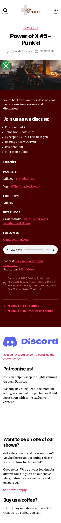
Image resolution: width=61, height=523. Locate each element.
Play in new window (29, 261)
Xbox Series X (24, 289)
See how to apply (14, 490)
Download (10, 265)
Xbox (34, 285)
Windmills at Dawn (16, 223)
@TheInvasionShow (24, 187)
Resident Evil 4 (21, 285)
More (30, 269)
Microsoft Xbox (16, 281)
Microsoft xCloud (36, 281)
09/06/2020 (47, 51)
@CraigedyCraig (35, 219)
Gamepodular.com (16, 240)
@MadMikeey (25, 179)
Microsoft (45, 278)
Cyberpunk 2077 (17, 278)
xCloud (37, 289)
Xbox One (43, 285)
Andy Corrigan (23, 51)
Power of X (30, 28)
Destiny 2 (33, 278)
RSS (20, 269)
